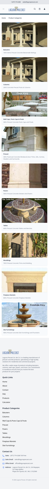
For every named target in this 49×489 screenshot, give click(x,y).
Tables (5, 225)
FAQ (4, 394)
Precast (5, 154)
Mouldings (7, 260)
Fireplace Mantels (9, 295)
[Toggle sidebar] (3, 9)
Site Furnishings (8, 330)
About (4, 386)
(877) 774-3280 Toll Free (18, 455)
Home (4, 18)
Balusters (6, 50)
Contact (5, 390)
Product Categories (15, 18)
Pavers (5, 191)
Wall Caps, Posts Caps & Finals (13, 119)
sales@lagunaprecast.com (23, 459)
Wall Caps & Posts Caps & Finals (14, 421)
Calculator (6, 402)
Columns (6, 85)
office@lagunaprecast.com (24, 463)
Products (5, 398)
